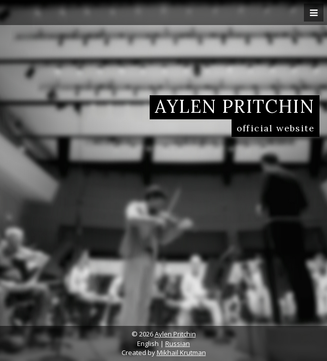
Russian (177, 343)
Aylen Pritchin (175, 333)
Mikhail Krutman (181, 352)
